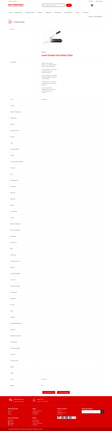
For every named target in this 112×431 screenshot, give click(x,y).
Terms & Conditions (37, 423)
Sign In (10, 1)
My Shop (91, 1)
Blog (9, 412)
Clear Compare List (49, 392)
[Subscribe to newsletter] (102, 411)
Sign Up (15, 1)
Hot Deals (35, 414)
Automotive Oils (30, 12)
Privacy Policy (36, 420)
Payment (59, 411)
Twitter (10, 421)
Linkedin (10, 424)
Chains (77, 12)
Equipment (48, 12)
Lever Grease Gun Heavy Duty (57, 55)
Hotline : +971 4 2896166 (95, 16)
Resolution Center (61, 412)
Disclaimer (35, 424)
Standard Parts (68, 12)
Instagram (11, 423)
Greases (40, 12)
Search (69, 5)
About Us (10, 411)
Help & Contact (99, 1)
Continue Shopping (63, 392)
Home (10, 12)
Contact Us (86, 12)
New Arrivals (36, 412)
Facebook (10, 420)
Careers (10, 414)
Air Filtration (57, 12)
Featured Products (37, 411)
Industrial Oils (18, 12)
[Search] (43, 5)
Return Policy (36, 421)
